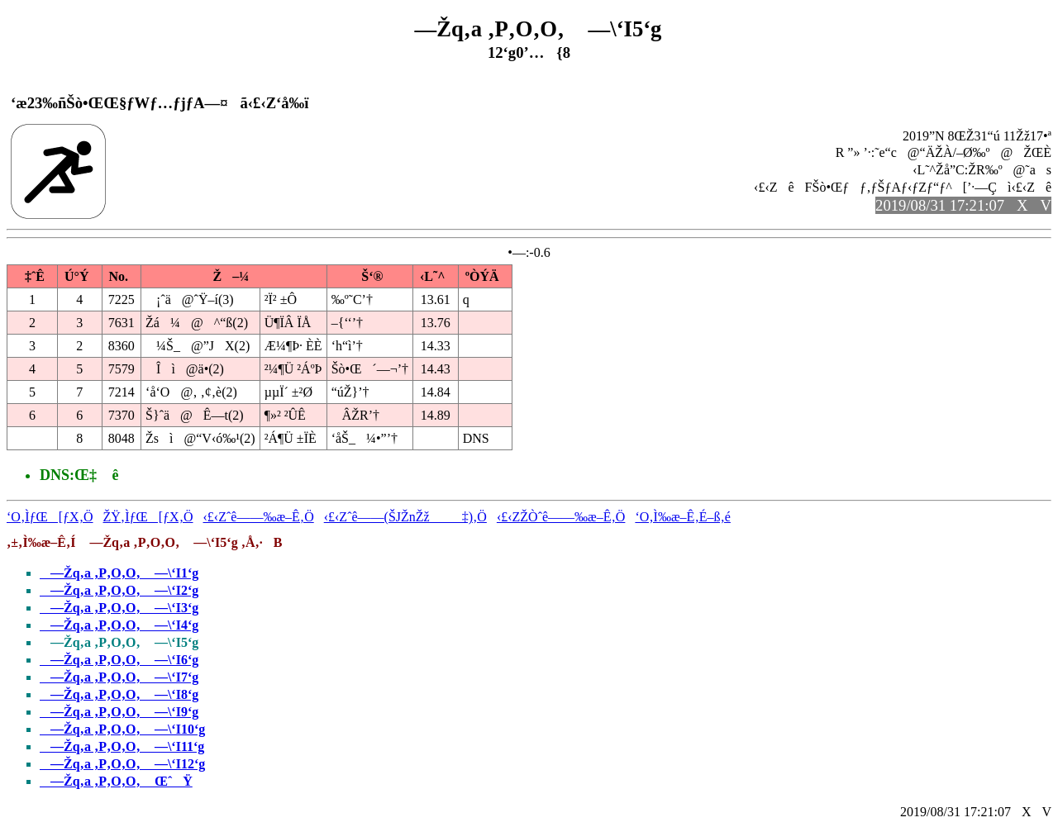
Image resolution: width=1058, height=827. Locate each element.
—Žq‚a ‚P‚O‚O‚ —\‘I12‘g (122, 764)
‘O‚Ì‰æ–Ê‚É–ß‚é (683, 517)
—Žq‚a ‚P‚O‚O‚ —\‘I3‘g (119, 608)
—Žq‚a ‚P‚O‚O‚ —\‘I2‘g (119, 590)
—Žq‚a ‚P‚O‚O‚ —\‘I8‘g (119, 694)
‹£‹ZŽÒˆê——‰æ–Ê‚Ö (561, 517)
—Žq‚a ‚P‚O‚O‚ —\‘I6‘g (119, 660)
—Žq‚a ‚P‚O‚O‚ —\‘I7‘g (119, 677)
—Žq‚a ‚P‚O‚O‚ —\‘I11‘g (122, 746)
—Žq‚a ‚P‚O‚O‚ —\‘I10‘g (122, 729)
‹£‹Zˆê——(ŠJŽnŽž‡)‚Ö (405, 517)
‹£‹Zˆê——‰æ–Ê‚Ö (258, 517)
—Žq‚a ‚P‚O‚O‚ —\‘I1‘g (119, 573)
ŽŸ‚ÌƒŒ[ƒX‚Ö (148, 517)
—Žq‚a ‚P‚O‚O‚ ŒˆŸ (116, 781)
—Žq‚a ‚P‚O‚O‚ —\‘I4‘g (119, 625)
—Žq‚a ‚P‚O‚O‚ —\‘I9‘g (119, 712)
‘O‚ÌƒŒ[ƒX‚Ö (50, 517)
